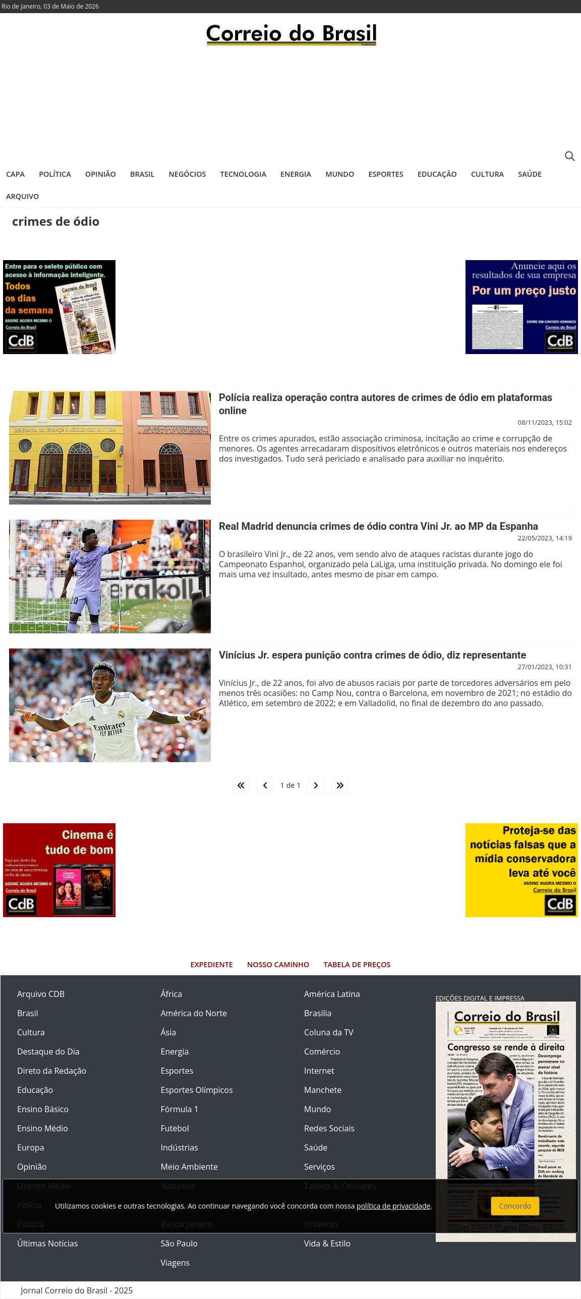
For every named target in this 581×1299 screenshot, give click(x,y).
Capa (15, 174)
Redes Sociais (329, 1128)
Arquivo (22, 196)
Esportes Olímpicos (197, 1089)
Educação (437, 174)
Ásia (169, 1032)
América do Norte (194, 1013)
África (172, 994)
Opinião (100, 174)
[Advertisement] (290, 103)
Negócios (187, 174)
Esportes (385, 174)
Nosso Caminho (278, 964)
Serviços (319, 1166)
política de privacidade (393, 1206)
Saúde (530, 174)
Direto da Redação (51, 1070)
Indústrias (179, 1147)
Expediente (212, 964)
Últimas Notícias (47, 1243)
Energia (295, 174)
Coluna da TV (329, 1032)
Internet (319, 1070)
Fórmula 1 (180, 1109)
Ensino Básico (43, 1109)
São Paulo (179, 1243)
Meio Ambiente (189, 1166)
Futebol (175, 1128)
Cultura (487, 174)
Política (55, 174)
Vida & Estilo (327, 1243)
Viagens (175, 1262)
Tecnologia (243, 174)
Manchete (322, 1089)
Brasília (317, 1013)
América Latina (332, 994)
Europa (30, 1147)
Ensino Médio (42, 1128)
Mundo (339, 174)
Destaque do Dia (48, 1051)
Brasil (142, 174)
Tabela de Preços (356, 964)
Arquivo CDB (41, 994)
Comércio (322, 1051)
